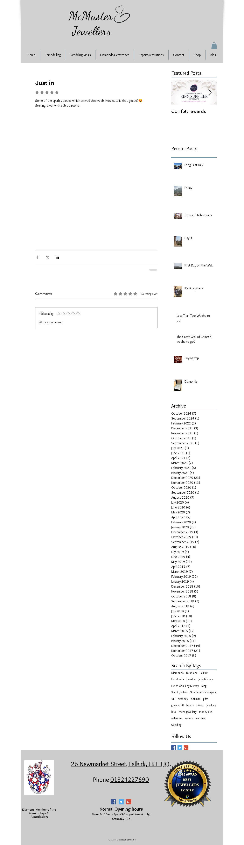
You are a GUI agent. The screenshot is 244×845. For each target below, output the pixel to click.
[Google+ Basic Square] (186, 747)
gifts (205, 699)
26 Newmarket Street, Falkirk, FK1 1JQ (120, 764)
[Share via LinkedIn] (57, 257)
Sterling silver (179, 692)
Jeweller (191, 679)
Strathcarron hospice (203, 692)
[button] (214, 45)
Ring (204, 686)
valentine (176, 718)
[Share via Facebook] (37, 257)
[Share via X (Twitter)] (47, 257)
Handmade (177, 679)
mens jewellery (188, 712)
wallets (189, 718)
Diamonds (177, 673)
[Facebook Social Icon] (113, 801)
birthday (183, 699)
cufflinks (195, 699)
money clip (205, 712)
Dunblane (191, 673)
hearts (190, 705)
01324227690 (129, 779)
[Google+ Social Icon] (128, 801)
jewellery (211, 705)
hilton (200, 705)
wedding (176, 725)
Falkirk (204, 673)
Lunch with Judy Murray (185, 686)
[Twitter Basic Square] (179, 747)
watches (201, 718)
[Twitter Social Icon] (121, 801)
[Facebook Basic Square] (173, 747)
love (173, 712)
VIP (173, 699)
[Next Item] (210, 92)
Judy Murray (205, 679)
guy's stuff (177, 705)
